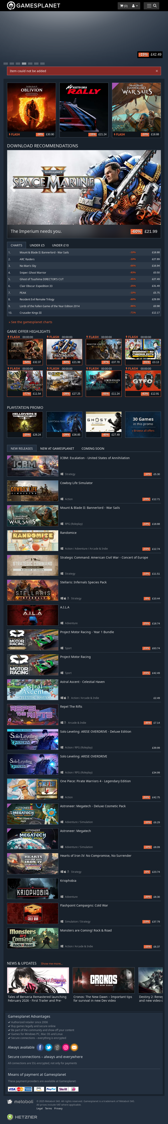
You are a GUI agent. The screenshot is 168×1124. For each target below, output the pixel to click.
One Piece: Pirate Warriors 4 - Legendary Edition (95, 781)
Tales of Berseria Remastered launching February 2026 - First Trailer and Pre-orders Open (37, 1000)
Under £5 (37, 245)
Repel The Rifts (71, 706)
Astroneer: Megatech (75, 831)
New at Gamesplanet (57, 448)
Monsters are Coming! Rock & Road (86, 930)
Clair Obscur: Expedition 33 (36, 286)
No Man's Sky (28, 265)
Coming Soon (93, 448)
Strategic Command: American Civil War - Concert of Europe (104, 557)
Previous (12, 188)
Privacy (58, 1108)
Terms (48, 1108)
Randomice (68, 533)
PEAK (23, 292)
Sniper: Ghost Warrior (33, 272)
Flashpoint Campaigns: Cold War (84, 905)
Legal (40, 1108)
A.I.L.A (64, 607)
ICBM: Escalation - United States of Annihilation (95, 458)
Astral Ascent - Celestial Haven (82, 682)
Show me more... (52, 963)
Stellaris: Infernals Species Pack (83, 582)
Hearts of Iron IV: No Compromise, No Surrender (95, 855)
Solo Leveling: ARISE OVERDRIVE (83, 756)
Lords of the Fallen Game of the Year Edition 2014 (50, 306)
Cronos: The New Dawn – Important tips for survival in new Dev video (103, 999)
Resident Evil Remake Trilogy (37, 299)
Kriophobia (68, 880)
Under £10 (60, 245)
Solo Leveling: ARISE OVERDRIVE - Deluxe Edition (95, 731)
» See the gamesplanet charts (30, 322)
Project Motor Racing (75, 657)
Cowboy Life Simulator (76, 483)
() (124, 6)
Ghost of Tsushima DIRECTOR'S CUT (42, 279)
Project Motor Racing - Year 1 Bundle (87, 632)
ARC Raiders (27, 259)
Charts (16, 245)
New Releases (22, 448)
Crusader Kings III (31, 312)
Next (155, 188)
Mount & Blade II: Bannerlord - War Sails (44, 252)
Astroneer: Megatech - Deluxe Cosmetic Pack (93, 806)
